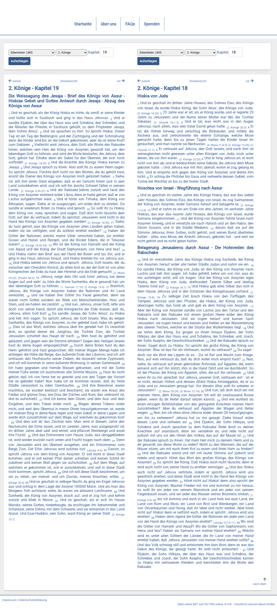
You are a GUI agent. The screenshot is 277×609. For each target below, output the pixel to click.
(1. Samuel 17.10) (20, 291)
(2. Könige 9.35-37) (72, 191)
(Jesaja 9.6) (83, 454)
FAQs (111, 24)
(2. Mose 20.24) (168, 391)
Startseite (64, 24)
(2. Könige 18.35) (44, 163)
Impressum (9, 600)
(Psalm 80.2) (89, 277)
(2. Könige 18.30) (48, 227)
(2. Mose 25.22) (69, 277)
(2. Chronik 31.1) (147, 150)
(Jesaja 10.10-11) (224, 523)
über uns (90, 24)
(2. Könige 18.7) (176, 287)
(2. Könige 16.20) (148, 113)
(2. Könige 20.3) (236, 128)
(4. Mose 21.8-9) (219, 145)
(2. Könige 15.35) (242, 145)
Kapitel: (95, 52)
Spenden (133, 24)
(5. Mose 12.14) (189, 391)
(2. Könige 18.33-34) (80, 245)
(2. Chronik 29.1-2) (166, 123)
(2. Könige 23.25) (189, 159)
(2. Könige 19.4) (42, 291)
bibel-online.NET (188, 605)
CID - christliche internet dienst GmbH (251, 605)
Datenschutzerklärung (33, 600)
